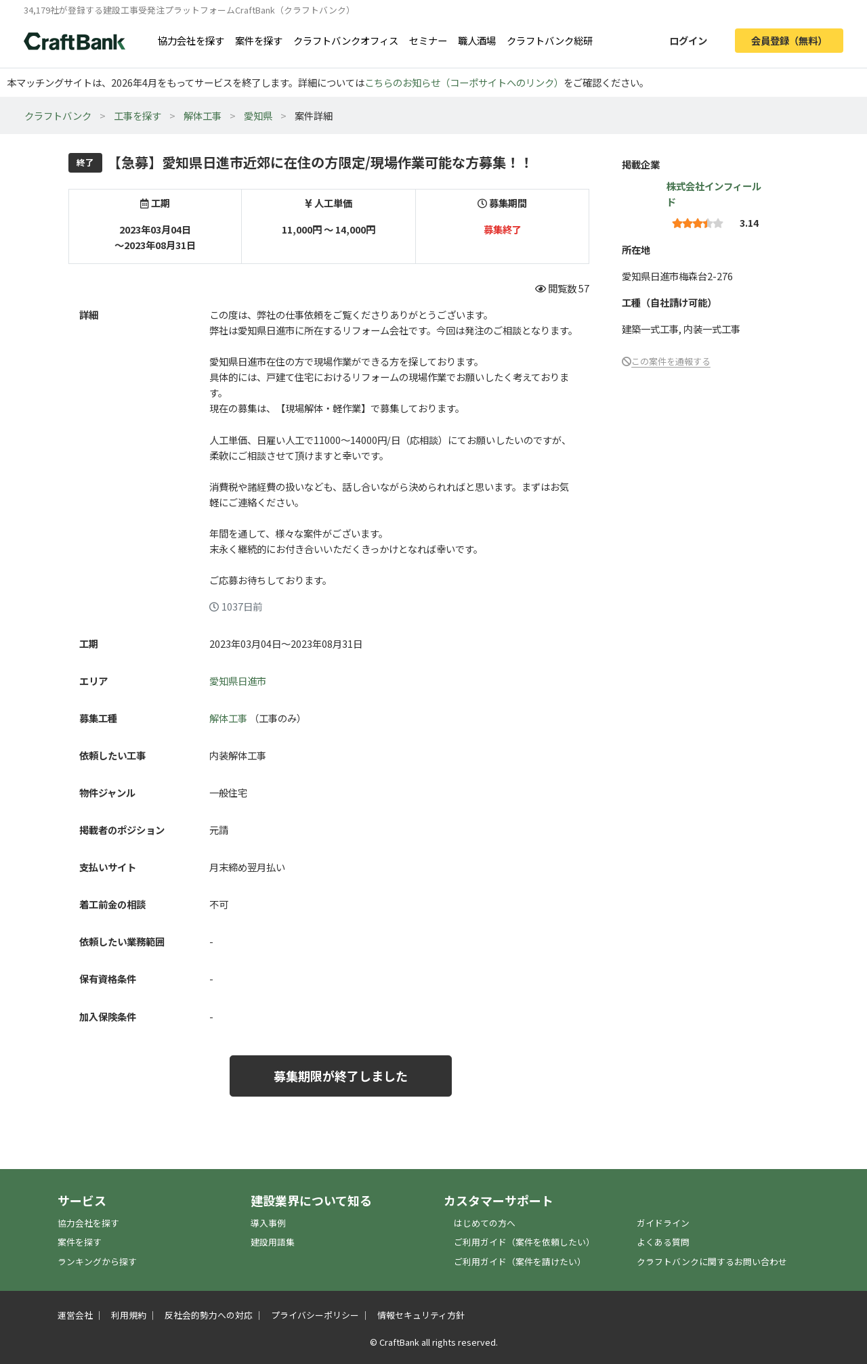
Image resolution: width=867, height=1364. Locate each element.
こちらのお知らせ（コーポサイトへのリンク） (464, 82)
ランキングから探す (97, 1261)
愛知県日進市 (237, 681)
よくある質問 (663, 1241)
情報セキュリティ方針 (421, 1314)
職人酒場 (477, 40)
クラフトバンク (57, 115)
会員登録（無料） (789, 40)
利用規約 (128, 1314)
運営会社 (75, 1314)
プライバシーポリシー (315, 1314)
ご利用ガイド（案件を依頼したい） (524, 1241)
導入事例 (268, 1222)
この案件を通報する (671, 361)
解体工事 (202, 115)
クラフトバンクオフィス (345, 40)
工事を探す (137, 115)
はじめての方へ (484, 1222)
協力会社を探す (191, 40)
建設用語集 (273, 1241)
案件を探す (258, 40)
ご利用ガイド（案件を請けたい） (520, 1261)
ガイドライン (663, 1222)
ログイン (688, 40)
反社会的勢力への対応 (209, 1314)
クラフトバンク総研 (550, 40)
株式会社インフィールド (714, 193)
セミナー (428, 40)
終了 (85, 162)
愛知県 (258, 115)
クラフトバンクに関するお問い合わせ (712, 1261)
